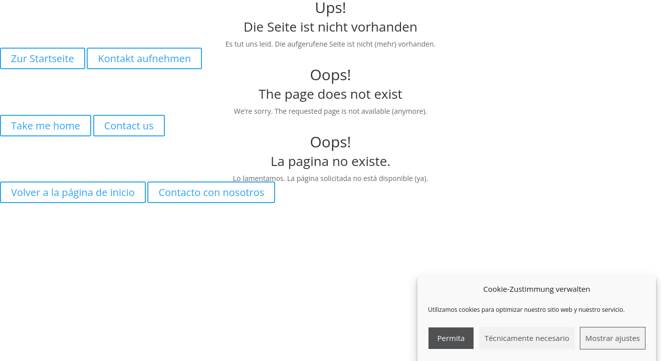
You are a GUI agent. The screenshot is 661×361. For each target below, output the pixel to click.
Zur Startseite (42, 58)
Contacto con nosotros (211, 192)
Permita (451, 342)
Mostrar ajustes (612, 342)
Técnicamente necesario (527, 342)
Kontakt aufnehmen (144, 58)
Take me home (45, 125)
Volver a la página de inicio (73, 192)
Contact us (129, 125)
